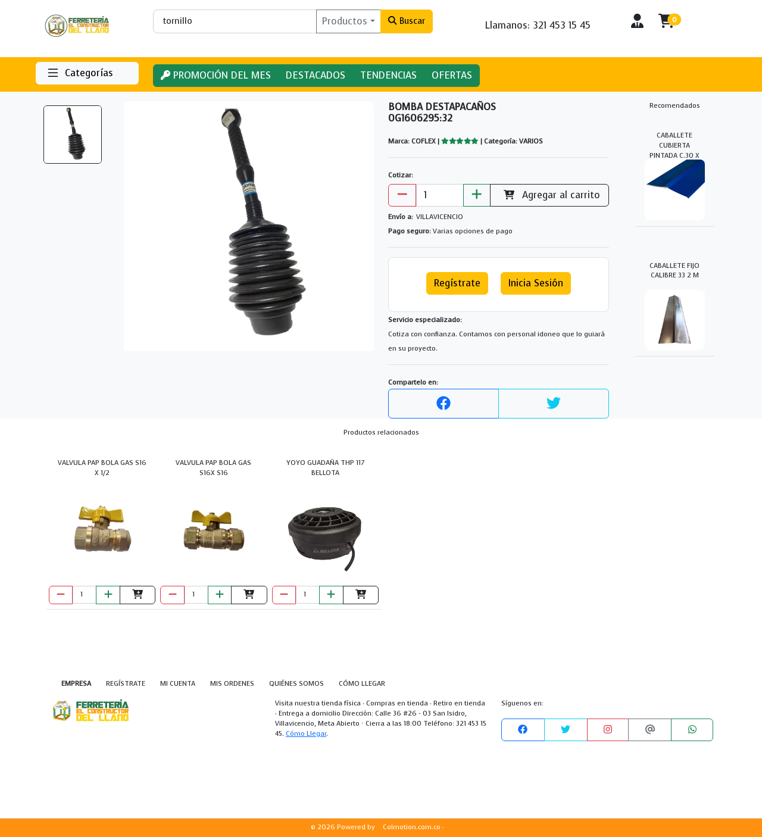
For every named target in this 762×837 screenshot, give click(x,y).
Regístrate (457, 283)
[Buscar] (235, 21)
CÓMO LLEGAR (362, 683)
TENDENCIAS (388, 75)
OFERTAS (452, 75)
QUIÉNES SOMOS (296, 683)
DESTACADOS (315, 75)
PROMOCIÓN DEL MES (216, 75)
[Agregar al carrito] (137, 595)
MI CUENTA (177, 683)
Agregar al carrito (549, 195)
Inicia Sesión (535, 283)
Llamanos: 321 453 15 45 (538, 25)
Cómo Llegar (306, 733)
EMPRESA (76, 683)
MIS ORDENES (232, 683)
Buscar (406, 21)
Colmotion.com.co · (413, 827)
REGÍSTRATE (125, 683)
